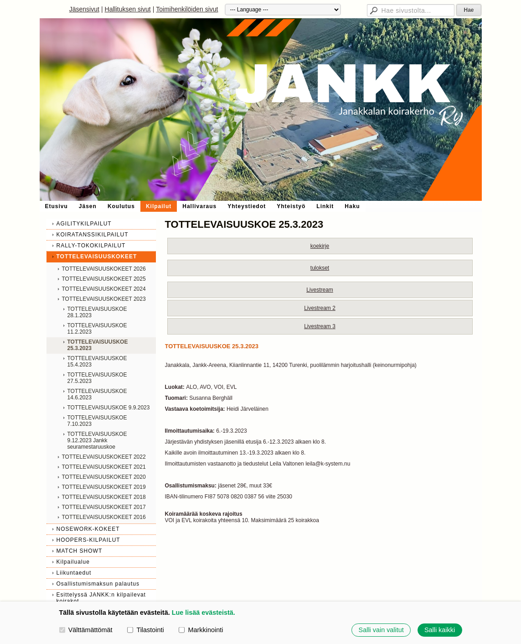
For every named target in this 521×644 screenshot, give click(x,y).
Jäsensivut (84, 9)
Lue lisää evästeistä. (203, 612)
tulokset (319, 268)
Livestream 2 (319, 308)
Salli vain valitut (381, 630)
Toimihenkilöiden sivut (187, 9)
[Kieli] (283, 10)
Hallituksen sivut (128, 9)
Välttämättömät (86, 630)
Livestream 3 (319, 326)
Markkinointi (201, 630)
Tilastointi (145, 630)
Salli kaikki (439, 630)
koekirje (319, 246)
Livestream (319, 290)
